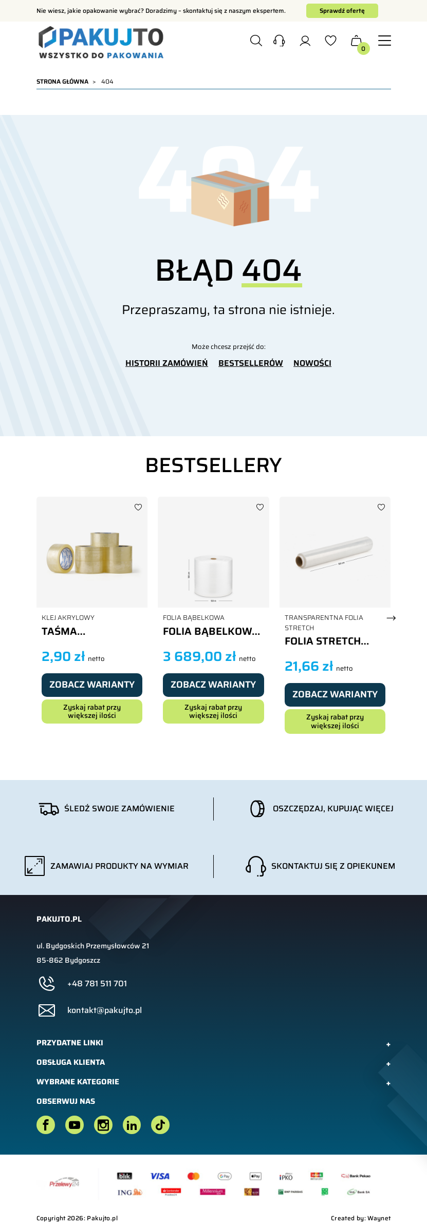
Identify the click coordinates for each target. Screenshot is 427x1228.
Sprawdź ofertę (342, 10)
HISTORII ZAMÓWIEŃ (166, 363)
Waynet (379, 1218)
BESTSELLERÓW (250, 363)
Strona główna (62, 81)
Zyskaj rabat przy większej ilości (92, 711)
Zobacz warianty (92, 684)
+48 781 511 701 (97, 984)
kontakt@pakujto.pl (104, 1010)
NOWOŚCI (312, 363)
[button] (279, 42)
